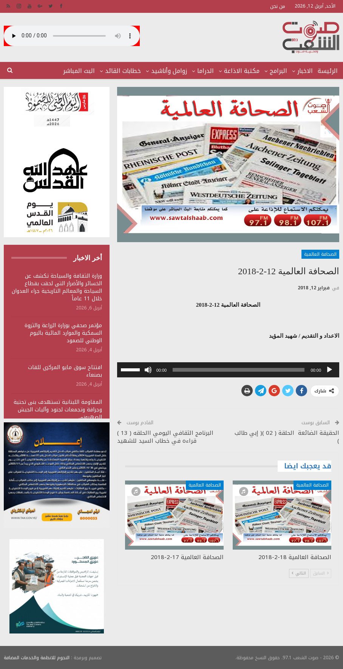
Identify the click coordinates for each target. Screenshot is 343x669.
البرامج (278, 71)
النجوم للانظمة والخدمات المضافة (37, 657)
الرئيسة (328, 71)
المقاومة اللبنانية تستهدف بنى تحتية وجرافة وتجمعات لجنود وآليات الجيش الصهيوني (58, 409)
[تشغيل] (329, 370)
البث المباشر (79, 71)
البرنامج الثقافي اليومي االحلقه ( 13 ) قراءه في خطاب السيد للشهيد (165, 437)
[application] (228, 369)
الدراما (205, 71)
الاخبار (305, 71)
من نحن (277, 6)
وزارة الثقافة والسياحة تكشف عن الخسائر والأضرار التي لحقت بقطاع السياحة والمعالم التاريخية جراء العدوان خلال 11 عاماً (57, 287)
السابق (321, 573)
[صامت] (148, 370)
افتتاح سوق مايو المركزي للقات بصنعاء (65, 371)
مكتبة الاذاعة (242, 71)
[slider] (238, 370)
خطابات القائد (123, 71)
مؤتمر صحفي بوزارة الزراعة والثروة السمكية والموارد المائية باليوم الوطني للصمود (63, 333)
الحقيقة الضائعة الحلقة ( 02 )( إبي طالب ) (287, 437)
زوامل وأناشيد (169, 71)
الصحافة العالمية (320, 254)
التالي (299, 573)
